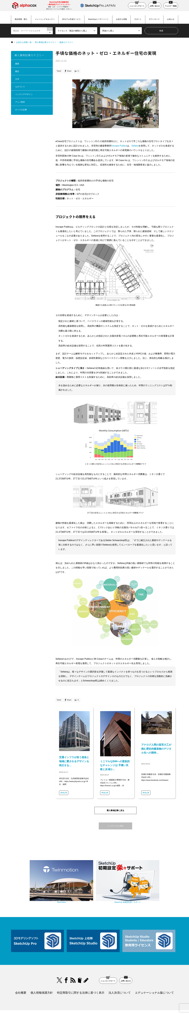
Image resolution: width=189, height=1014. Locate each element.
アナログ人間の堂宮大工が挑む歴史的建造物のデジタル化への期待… (156, 748)
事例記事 (63, 793)
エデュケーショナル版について (154, 978)
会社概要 (20, 978)
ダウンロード (154, 19)
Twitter (59, 966)
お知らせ (170, 19)
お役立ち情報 (121, 19)
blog (86, 966)
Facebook (66, 966)
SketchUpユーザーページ (98, 19)
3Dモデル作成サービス (71, 19)
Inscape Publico (119, 146)
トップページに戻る (115, 826)
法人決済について (119, 978)
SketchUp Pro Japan (108, 1005)
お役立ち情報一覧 (24, 42)
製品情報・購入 (21, 19)
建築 (17, 64)
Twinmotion (71, 889)
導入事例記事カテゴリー (45, 42)
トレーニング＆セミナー (45, 19)
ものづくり (20, 87)
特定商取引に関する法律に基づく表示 (80, 978)
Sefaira (134, 146)
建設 (17, 71)
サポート (138, 19)
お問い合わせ (155, 5)
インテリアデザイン (24, 94)
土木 (17, 79)
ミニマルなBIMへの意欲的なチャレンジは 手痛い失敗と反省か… (115, 765)
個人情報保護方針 (42, 978)
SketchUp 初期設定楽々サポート (118, 889)
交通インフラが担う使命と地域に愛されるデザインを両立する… (74, 761)
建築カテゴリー (66, 42)
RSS (73, 966)
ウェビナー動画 (171, 5)
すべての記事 (21, 110)
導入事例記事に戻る (115, 810)
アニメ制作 (20, 102)
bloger (80, 966)
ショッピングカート (137, 5)
